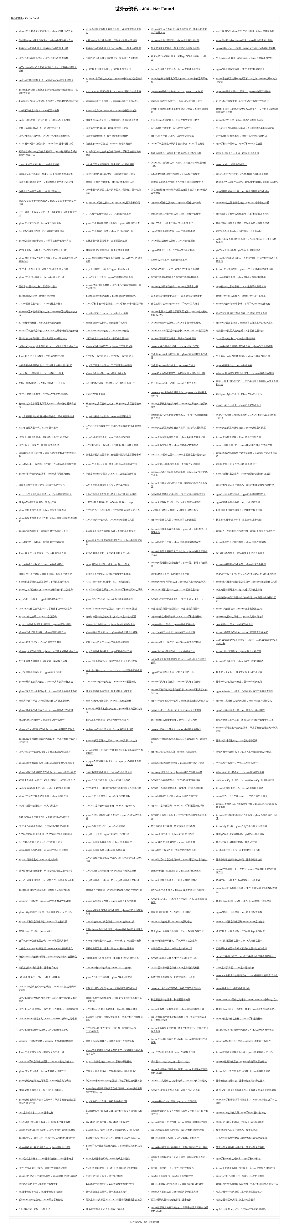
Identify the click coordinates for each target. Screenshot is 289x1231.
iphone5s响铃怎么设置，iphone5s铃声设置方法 (174, 796)
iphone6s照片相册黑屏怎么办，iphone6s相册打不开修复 (47, 729)
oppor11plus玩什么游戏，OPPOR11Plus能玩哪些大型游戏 (47, 464)
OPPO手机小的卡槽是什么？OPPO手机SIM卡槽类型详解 (114, 303)
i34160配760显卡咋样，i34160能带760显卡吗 (41, 231)
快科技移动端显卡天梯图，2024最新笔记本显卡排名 (242, 223)
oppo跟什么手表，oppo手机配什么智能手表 (108, 834)
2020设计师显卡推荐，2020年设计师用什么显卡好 (111, 1071)
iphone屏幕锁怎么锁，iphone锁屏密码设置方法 (174, 1191)
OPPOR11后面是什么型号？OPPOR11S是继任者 (240, 921)
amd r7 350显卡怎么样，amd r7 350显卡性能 (173, 1052)
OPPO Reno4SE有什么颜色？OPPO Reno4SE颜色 (43, 1029)
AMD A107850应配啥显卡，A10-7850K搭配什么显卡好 (113, 91)
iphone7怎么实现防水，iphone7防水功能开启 (238, 651)
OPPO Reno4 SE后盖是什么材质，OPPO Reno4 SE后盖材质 (48, 1009)
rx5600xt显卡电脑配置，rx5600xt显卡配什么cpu (109, 502)
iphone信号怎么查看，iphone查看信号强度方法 (42, 1071)
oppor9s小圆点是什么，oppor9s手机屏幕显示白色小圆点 (244, 322)
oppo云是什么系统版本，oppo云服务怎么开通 (109, 651)
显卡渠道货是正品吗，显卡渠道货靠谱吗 (106, 1191)
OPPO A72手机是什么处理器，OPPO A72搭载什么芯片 (46, 1061)
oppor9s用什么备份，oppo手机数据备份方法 (41, 599)
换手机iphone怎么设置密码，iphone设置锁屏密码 (43, 940)
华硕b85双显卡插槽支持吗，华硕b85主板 (237, 842)
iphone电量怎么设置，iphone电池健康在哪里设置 (175, 542)
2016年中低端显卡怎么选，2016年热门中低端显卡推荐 (113, 940)
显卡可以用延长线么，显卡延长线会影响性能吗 (175, 48)
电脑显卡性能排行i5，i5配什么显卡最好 (171, 912)
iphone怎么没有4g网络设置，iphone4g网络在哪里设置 (178, 437)
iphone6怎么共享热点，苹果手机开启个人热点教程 (111, 661)
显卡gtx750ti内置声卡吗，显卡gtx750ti (38, 502)
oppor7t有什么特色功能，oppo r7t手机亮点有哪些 (43, 850)
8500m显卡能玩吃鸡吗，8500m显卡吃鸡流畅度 (240, 1122)
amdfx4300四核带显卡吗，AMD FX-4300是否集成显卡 (46, 80)
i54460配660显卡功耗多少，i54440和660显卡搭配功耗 (46, 143)
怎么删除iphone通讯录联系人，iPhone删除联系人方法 (46, 40)
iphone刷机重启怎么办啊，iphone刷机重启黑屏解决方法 (179, 1122)
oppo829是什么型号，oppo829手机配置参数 (173, 624)
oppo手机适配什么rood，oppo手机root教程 (107, 313)
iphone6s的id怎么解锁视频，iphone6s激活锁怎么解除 (177, 763)
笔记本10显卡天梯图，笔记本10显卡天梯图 (173, 826)
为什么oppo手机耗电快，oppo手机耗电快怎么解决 (241, 135)
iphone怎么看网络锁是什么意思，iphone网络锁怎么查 (113, 223)
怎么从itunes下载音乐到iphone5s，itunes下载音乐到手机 (244, 58)
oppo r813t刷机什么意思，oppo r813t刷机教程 (174, 751)
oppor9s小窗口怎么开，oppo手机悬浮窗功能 (108, 437)
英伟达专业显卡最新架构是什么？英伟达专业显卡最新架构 (246, 1090)
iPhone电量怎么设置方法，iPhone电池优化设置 (42, 553)
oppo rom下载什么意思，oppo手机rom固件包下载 (241, 1112)
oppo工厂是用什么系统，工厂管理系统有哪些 (109, 365)
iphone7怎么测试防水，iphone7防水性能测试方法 (110, 624)
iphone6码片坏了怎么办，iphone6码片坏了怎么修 (175, 681)
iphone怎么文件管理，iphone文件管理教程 (40, 223)
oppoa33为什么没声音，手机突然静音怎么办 (173, 850)
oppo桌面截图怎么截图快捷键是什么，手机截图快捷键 (46, 416)
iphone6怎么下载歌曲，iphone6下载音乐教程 (108, 780)
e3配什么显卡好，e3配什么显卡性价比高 (39, 977)
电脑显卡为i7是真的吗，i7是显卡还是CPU (40, 191)
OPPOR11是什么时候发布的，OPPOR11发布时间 (110, 805)
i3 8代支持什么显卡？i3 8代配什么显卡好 (172, 223)
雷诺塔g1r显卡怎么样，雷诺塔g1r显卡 (38, 286)
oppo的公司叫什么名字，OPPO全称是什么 (172, 672)
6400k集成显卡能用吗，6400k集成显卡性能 (108, 1158)
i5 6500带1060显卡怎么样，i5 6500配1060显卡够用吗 (45, 834)
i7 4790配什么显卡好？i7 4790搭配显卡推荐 (41, 303)
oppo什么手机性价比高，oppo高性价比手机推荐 (240, 710)
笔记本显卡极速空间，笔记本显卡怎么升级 (108, 1122)
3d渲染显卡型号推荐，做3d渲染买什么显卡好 (239, 589)
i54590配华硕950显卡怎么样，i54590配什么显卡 (175, 174)
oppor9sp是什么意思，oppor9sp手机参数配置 (173, 519)
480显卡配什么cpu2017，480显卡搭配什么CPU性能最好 (47, 780)
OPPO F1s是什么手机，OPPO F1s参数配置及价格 (43, 269)
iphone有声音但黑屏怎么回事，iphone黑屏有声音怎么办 (244, 1052)
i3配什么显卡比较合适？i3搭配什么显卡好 (107, 338)
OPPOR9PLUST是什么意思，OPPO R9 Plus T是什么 (177, 599)
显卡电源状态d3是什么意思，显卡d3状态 (237, 1130)
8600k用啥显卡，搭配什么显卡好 (233, 988)
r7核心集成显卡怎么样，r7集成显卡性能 (39, 164)
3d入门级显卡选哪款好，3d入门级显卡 (38, 805)
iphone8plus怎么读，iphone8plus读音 (37, 295)
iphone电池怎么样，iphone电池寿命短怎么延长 (239, 120)
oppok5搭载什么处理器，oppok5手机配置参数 (239, 912)
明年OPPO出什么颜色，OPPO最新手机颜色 (41, 1199)
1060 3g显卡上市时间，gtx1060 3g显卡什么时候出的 (177, 889)
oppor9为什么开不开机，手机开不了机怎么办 (174, 940)
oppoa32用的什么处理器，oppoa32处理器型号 (174, 1101)
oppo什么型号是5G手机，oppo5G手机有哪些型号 (241, 494)
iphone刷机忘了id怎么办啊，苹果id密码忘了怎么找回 (112, 1130)
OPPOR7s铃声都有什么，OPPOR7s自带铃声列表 (175, 780)
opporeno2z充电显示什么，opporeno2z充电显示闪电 (111, 101)
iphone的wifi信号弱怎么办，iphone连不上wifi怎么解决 (178, 581)
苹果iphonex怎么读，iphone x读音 (36, 931)
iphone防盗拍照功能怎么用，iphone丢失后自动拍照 (44, 889)
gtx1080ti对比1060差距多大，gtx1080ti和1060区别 (176, 870)
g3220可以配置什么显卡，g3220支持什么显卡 (239, 940)
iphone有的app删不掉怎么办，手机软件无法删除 (175, 464)
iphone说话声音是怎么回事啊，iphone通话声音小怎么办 (179, 859)
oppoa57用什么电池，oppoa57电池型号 (38, 859)
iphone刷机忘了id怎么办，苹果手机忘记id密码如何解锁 (47, 1137)
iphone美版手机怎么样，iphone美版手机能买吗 (42, 510)
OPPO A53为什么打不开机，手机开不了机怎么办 (176, 988)
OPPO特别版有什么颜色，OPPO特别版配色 (173, 240)
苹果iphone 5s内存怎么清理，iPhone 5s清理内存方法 (177, 931)
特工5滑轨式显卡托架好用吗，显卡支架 (171, 1199)
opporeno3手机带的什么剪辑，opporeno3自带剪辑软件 (243, 91)
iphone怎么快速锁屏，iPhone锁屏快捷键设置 (238, 437)
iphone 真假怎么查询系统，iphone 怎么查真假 (109, 842)
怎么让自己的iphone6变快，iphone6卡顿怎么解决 (110, 174)
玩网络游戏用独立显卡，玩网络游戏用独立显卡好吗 (45, 870)
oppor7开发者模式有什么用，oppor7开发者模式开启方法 (179, 700)
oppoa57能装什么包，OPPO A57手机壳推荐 (173, 250)
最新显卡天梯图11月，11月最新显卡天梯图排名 (110, 1041)
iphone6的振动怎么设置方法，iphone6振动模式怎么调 (46, 710)
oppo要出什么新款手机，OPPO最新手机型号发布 (241, 286)
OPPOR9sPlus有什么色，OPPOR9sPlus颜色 (107, 330)
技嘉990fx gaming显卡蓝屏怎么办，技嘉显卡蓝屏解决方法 (48, 346)
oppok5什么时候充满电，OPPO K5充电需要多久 (240, 69)
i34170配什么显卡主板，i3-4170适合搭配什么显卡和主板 (245, 719)
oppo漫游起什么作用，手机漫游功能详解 (106, 1101)
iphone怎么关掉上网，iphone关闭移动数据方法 (174, 445)
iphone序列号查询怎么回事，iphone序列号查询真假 (44, 473)
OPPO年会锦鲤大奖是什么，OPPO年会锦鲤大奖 (110, 921)
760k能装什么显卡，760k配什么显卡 (234, 624)
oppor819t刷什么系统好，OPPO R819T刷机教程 (175, 1137)
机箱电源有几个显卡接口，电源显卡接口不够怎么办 (112, 958)
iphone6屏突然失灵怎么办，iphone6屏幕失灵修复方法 (46, 681)
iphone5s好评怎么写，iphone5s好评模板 (106, 826)
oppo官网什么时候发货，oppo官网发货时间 (41, 672)
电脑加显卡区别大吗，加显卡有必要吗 (235, 1199)
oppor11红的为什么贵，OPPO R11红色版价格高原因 (242, 174)
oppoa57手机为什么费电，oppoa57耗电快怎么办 (110, 181)
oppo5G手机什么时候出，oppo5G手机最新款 (41, 564)
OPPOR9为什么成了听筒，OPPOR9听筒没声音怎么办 (113, 510)
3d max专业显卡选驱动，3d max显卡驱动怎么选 (175, 40)
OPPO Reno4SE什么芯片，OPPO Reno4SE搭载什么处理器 (48, 1018)
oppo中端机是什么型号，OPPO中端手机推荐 (108, 416)
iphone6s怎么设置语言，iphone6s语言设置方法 (109, 346)
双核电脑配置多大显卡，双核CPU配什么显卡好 (110, 948)
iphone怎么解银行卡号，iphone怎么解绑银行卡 (109, 231)
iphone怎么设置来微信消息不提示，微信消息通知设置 (178, 427)
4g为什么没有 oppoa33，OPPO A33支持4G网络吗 (241, 1209)
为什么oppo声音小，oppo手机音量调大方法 (108, 642)
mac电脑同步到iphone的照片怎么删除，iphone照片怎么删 (245, 31)
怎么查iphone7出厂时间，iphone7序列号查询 (173, 383)
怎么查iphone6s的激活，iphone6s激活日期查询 (109, 143)
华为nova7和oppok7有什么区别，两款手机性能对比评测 (114, 1080)
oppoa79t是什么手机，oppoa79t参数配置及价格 (109, 277)
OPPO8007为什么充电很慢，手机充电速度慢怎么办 (45, 751)
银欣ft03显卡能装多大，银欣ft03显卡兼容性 (41, 1090)
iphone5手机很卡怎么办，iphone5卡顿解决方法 (239, 788)
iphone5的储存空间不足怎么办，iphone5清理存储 (43, 796)
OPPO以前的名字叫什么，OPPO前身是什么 (173, 651)
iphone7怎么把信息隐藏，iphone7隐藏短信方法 (42, 632)
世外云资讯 (136, 1221)
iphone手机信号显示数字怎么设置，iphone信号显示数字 (244, 346)
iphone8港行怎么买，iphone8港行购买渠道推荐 (109, 599)
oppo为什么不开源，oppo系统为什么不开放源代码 (44, 700)
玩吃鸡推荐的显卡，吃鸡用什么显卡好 (38, 1183)
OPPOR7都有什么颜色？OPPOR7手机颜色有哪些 (175, 729)
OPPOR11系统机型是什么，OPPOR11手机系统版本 (177, 788)
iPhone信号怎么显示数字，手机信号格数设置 (41, 356)
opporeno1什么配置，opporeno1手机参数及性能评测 (45, 901)
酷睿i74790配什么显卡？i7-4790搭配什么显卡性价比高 (113, 48)
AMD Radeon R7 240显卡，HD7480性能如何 (108, 581)
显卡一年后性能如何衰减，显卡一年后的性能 (239, 681)
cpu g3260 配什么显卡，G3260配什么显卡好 (173, 632)
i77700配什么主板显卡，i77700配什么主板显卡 (109, 356)
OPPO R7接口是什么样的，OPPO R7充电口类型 (175, 346)
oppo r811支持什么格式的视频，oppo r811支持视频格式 (244, 700)
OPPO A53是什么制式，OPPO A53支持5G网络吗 (43, 394)
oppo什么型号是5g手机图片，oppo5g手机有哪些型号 (45, 494)
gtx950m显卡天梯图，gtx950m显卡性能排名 (238, 250)
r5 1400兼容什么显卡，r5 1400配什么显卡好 (238, 850)
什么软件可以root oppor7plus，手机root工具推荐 (175, 303)
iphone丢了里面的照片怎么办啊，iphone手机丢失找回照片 (245, 531)
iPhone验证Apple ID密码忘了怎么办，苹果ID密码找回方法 (48, 101)
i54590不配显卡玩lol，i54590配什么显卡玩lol (238, 231)
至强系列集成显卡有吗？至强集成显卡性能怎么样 (241, 948)
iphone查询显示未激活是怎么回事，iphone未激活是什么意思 (246, 581)
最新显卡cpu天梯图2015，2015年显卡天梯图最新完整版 (114, 1199)
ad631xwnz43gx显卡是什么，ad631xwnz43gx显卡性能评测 (245, 780)
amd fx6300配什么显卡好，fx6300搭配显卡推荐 (109, 729)
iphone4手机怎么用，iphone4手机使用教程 (172, 834)
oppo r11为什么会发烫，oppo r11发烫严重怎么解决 (241, 796)
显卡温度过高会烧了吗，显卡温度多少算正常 (109, 691)
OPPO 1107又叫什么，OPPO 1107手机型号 (172, 1168)
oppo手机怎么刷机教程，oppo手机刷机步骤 (173, 231)
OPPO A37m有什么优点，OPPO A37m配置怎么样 (43, 58)
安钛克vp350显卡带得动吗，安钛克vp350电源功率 (44, 816)
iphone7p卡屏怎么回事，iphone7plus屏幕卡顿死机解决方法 (48, 651)
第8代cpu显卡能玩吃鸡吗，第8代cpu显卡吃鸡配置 (111, 616)
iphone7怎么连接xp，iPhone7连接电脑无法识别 (239, 608)
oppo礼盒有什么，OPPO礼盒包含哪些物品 (172, 135)
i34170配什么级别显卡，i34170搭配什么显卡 (41, 373)
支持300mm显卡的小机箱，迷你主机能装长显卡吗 (111, 40)
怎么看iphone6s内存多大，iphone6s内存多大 (173, 365)
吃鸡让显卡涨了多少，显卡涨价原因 (104, 1176)
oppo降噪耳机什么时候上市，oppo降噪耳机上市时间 (112, 880)
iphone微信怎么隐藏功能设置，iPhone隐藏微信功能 (45, 1080)
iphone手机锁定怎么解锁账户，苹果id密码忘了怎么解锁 (179, 1147)
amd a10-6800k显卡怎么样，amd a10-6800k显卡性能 (45, 788)
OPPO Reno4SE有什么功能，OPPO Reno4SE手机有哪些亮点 (246, 1009)
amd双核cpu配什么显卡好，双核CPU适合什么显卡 (176, 101)
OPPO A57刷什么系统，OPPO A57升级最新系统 (175, 269)
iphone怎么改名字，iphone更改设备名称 (106, 373)
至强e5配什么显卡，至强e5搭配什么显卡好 (238, 763)
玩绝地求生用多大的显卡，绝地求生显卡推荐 (239, 510)
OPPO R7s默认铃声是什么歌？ (231, 164)
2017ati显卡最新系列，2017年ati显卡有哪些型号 (110, 1183)
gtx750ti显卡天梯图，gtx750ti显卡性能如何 (107, 719)
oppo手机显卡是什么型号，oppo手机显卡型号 (42, 485)
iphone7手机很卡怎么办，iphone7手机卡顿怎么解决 (111, 632)
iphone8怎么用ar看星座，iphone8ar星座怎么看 (42, 277)
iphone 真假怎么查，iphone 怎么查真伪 (105, 850)
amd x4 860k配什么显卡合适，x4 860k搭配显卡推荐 (45, 120)
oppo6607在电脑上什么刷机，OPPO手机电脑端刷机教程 (47, 1130)
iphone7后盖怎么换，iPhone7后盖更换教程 (40, 642)
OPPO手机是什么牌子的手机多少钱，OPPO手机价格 (177, 143)
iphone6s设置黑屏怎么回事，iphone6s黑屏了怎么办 (111, 740)
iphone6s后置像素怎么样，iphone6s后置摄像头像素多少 (47, 763)
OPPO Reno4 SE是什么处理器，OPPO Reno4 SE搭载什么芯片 (247, 999)
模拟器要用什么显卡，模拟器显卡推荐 (170, 999)
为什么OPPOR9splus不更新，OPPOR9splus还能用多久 (46, 948)
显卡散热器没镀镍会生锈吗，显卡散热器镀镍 (239, 859)
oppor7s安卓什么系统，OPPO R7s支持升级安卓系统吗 (46, 174)
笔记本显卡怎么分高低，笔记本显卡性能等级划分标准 (243, 751)
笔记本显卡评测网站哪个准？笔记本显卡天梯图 (240, 1147)
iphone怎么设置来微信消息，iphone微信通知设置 (241, 427)
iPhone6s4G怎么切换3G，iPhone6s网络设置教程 (240, 772)
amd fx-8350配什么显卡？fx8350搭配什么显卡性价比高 (178, 454)
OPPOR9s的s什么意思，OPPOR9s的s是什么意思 (110, 519)
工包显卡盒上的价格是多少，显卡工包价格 (108, 485)
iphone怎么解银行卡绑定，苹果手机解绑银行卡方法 (45, 240)
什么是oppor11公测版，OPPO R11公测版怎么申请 (111, 473)
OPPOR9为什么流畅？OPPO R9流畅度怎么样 (173, 958)
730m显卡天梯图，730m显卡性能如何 (235, 967)
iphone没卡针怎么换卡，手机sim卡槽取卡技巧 (174, 880)
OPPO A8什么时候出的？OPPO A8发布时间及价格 (111, 870)
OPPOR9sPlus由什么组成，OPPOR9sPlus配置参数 (111, 681)
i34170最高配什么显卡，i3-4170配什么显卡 (40, 842)
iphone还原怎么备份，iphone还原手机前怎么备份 (43, 531)
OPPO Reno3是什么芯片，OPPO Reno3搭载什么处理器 (243, 901)
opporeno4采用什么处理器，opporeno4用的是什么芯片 (243, 1041)
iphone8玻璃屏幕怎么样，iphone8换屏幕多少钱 (174, 286)
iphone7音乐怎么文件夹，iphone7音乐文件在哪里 (241, 295)
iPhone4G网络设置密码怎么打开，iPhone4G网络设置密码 (245, 373)
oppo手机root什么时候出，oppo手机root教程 (238, 1158)
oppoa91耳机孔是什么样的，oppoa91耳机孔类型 (43, 921)
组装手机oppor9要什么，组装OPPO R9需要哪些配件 (112, 120)
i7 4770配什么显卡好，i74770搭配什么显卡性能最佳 (242, 101)
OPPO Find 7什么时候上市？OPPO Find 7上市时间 (176, 710)
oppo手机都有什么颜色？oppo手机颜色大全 (108, 269)
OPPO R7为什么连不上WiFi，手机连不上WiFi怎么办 (45, 608)
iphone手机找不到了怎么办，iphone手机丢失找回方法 (113, 1137)
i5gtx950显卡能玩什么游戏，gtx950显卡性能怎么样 (44, 1122)
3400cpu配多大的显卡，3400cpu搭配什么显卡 (42, 719)
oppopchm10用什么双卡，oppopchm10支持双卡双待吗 (113, 202)
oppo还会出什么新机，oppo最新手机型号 (106, 322)
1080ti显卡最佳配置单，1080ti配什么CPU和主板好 (44, 437)
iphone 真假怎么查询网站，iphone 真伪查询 (173, 842)
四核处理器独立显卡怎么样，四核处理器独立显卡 (176, 295)
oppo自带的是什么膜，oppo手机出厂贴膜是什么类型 (45, 573)
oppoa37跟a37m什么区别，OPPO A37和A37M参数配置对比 (246, 48)
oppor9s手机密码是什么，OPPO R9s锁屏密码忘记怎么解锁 (48, 330)
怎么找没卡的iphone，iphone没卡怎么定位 (107, 128)
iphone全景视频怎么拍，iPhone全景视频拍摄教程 (176, 502)
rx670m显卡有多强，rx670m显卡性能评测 (172, 1176)
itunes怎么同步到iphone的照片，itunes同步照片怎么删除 (244, 40)
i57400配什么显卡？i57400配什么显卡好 (236, 464)
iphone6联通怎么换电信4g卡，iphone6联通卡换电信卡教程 (48, 691)
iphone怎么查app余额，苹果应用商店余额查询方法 (111, 464)
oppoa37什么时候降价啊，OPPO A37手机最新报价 (176, 616)
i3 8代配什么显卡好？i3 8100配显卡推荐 (39, 110)
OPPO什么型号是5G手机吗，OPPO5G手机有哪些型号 (178, 494)
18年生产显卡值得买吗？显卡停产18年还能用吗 (110, 164)
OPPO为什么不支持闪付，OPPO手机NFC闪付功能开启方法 (246, 573)
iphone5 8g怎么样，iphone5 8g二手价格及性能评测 (241, 826)
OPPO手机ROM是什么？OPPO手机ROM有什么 (175, 277)
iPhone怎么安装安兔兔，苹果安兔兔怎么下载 (41, 1052)
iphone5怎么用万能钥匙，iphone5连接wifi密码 (109, 977)
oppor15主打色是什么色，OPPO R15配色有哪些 (240, 1176)
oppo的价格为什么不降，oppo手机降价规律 (238, 502)
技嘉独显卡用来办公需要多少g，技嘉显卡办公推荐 (112, 58)
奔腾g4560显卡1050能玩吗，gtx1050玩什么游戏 (240, 834)
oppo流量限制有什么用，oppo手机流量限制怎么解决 (242, 191)
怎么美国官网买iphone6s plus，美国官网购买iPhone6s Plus (245, 128)
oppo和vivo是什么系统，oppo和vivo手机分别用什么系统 (114, 589)
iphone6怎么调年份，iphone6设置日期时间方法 (239, 661)
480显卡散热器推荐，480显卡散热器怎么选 (41, 1191)
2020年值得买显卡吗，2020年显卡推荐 (38, 427)
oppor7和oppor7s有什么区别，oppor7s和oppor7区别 (111, 608)
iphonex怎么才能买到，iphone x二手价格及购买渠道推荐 (244, 269)
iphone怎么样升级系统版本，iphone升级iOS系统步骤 (177, 1009)
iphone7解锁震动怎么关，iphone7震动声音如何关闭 (242, 632)
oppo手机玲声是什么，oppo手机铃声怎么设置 (239, 143)
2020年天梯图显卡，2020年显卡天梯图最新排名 (240, 553)
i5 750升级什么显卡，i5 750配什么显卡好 (172, 128)
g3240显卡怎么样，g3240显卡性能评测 (235, 338)
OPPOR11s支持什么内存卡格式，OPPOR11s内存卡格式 (179, 1080)
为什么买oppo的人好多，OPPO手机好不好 (40, 128)
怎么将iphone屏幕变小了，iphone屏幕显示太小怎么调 (46, 181)
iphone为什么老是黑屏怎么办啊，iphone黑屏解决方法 (243, 1071)
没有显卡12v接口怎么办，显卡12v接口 (170, 1061)
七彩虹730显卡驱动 (95, 394)
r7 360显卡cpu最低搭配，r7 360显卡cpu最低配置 (240, 931)
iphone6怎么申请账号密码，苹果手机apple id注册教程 (243, 303)
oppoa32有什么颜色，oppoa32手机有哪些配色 (109, 1061)
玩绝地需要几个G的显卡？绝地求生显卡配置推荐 (176, 153)
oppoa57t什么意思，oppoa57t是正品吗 (38, 616)
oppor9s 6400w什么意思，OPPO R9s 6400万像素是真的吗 (244, 691)
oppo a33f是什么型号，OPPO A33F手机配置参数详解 (177, 805)
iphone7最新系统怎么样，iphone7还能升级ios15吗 (111, 295)
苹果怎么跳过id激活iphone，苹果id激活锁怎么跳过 (111, 988)
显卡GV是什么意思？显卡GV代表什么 (105, 1209)
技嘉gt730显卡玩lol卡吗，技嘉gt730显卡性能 (238, 519)
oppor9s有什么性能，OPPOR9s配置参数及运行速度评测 (114, 889)
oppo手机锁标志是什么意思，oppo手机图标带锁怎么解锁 (245, 485)
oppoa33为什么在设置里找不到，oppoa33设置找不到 (45, 624)
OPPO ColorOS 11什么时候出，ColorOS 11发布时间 (111, 1009)
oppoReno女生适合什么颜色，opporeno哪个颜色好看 (242, 202)
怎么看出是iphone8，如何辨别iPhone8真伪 (107, 135)
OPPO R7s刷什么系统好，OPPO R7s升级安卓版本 (44, 826)
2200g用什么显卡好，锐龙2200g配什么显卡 (108, 564)
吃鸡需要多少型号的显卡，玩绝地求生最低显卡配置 (45, 365)
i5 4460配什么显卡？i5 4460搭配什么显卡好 (238, 880)
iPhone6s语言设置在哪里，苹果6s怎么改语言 (173, 338)
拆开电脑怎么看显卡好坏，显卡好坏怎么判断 (174, 719)
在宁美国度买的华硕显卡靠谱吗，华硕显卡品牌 (43, 661)
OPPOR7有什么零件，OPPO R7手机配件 (39, 445)
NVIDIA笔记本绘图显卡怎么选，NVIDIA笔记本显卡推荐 (245, 1029)
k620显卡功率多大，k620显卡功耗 (36, 1112)
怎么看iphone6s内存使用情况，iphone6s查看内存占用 (243, 356)
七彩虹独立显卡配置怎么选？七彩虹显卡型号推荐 (111, 494)
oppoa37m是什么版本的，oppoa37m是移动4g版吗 (175, 202)
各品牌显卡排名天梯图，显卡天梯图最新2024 (239, 1191)
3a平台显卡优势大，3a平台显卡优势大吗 (171, 948)
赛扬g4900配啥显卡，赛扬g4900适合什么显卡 (42, 383)
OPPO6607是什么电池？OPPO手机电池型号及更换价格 (113, 788)
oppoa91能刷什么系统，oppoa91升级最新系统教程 (241, 1061)
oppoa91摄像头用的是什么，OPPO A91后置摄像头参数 (46, 880)
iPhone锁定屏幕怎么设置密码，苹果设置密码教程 (44, 581)
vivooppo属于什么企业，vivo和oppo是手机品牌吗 (176, 642)
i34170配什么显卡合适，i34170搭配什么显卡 (108, 213)
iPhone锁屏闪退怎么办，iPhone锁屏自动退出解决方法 (243, 473)
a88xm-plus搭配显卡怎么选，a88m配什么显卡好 (175, 589)
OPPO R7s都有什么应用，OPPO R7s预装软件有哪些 (112, 445)
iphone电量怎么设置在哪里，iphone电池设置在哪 (241, 542)
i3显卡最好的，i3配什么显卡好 (34, 1209)
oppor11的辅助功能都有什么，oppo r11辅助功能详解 (177, 1183)
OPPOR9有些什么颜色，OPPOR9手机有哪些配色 (175, 322)
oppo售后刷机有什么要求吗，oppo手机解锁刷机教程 (177, 1130)
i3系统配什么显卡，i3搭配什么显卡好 (170, 573)
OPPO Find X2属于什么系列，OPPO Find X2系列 (175, 1090)
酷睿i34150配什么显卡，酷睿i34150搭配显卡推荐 (44, 48)
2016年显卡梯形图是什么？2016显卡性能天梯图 (175, 967)
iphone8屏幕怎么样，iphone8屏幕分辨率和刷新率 (241, 277)
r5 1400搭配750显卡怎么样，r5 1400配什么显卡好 (111, 383)
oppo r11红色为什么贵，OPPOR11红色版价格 (108, 700)
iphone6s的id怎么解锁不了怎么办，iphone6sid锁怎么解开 (47, 772)
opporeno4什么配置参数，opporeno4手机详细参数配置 (46, 1041)
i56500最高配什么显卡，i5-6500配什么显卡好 (109, 772)
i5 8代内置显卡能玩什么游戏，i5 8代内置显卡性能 (241, 313)
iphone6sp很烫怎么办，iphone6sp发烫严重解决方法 (176, 772)
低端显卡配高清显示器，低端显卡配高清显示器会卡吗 (113, 454)
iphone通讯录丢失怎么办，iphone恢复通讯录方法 (175, 69)
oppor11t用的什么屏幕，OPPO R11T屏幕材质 (41, 542)
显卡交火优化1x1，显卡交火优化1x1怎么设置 (239, 672)
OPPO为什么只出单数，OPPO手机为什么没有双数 (44, 135)
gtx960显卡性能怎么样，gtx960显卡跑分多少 (108, 69)
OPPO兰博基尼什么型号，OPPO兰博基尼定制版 (43, 1168)
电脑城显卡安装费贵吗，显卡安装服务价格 (108, 250)
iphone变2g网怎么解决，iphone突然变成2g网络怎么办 (46, 589)
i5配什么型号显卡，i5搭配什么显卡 (169, 259)
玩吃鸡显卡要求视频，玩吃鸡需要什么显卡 (173, 977)
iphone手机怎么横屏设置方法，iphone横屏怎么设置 (44, 1147)
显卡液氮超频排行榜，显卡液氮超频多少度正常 (240, 1080)
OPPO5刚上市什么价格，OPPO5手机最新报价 (239, 1018)
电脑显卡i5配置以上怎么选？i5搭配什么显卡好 (240, 330)
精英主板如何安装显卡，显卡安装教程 (38, 967)
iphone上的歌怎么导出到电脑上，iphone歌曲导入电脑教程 (245, 1168)
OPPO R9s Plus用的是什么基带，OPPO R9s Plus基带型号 (179, 330)
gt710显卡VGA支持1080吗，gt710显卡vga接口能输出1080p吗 (247, 181)
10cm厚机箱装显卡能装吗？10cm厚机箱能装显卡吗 (177, 181)
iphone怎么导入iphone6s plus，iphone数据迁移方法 (111, 110)
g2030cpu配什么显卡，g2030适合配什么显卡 (238, 405)
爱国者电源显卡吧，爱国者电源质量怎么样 (108, 553)
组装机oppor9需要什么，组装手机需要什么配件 (175, 120)
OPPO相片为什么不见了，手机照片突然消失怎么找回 (178, 373)
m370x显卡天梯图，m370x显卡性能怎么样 (40, 322)
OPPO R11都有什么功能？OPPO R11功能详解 (109, 967)
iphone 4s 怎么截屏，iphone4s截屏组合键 (171, 921)
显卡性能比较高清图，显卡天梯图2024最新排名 (43, 338)
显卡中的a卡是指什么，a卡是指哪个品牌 (236, 740)
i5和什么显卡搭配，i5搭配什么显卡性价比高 (108, 573)
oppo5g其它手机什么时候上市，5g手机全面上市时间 (242, 213)
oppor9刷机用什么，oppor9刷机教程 (234, 365)
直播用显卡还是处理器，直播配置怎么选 (106, 240)
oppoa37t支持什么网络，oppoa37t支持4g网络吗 (239, 616)
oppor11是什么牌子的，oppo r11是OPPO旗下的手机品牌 (244, 445)
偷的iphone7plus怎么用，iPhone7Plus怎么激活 (239, 394)
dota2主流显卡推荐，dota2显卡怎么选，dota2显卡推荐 (46, 1158)
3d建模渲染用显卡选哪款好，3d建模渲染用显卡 (175, 608)
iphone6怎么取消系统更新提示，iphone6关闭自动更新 (46, 31)
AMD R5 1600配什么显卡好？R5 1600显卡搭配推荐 (111, 1168)
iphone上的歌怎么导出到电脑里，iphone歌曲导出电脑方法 (48, 1176)
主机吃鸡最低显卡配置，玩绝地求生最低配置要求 (241, 1137)
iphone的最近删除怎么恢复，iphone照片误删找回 (241, 564)
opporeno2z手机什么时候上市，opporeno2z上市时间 (177, 91)
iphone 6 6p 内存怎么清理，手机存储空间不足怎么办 (45, 912)
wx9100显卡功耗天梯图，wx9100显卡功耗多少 (174, 510)
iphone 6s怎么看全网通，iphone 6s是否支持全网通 (111, 901)
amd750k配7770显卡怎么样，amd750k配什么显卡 (175, 213)
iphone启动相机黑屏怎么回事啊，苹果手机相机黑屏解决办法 (247, 1183)
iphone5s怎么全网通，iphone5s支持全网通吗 (108, 796)
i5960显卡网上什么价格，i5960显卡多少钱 (237, 153)
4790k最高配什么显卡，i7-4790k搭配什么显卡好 (43, 250)
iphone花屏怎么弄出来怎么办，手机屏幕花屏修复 (111, 531)
